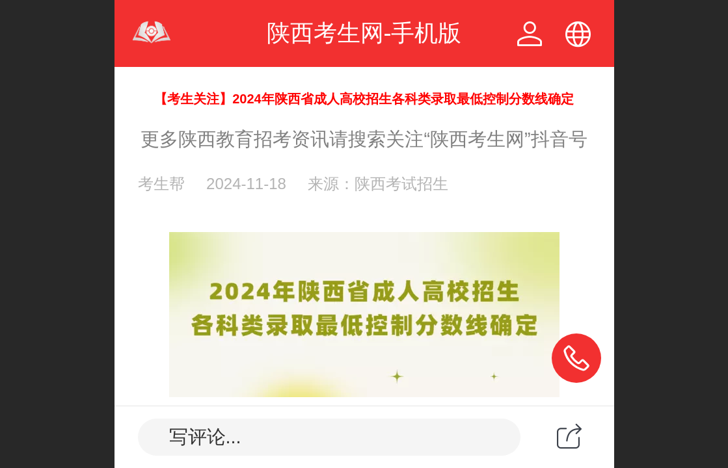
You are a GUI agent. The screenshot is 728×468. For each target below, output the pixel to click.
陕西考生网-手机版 (364, 33)
